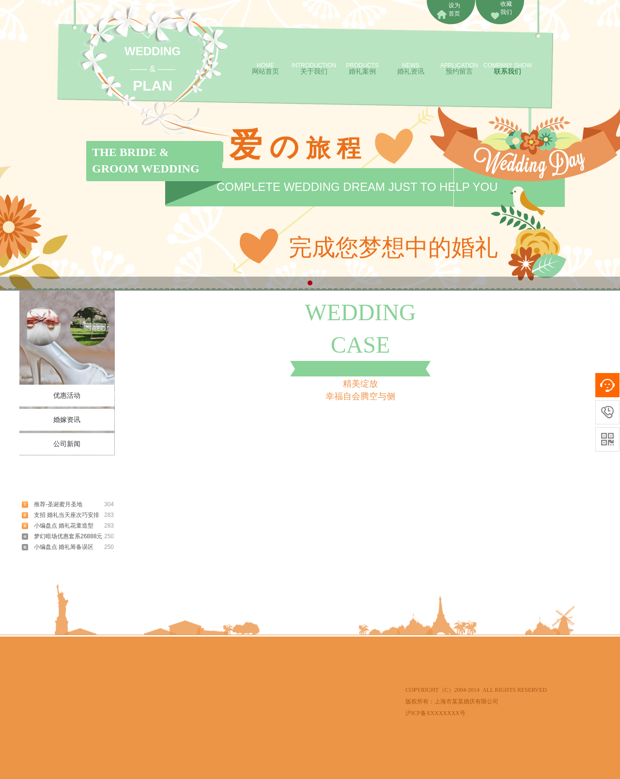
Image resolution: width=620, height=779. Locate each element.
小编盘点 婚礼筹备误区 (63, 547)
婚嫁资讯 (66, 419)
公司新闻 (66, 444)
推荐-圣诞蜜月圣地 (58, 504)
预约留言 (459, 68)
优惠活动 (66, 395)
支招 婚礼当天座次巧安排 (66, 515)
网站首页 (265, 68)
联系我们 (507, 68)
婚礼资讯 (411, 68)
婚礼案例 (362, 68)
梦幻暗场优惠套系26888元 (68, 536)
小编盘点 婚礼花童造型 (63, 525)
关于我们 (314, 68)
